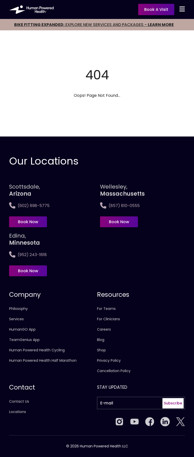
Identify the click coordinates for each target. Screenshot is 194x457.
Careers (104, 329)
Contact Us (19, 401)
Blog (100, 339)
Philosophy (18, 308)
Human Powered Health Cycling (37, 350)
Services (16, 319)
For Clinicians (108, 319)
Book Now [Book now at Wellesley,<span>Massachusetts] (119, 222)
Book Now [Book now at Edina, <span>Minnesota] (28, 271)
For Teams (106, 308)
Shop (101, 350)
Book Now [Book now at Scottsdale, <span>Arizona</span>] (28, 222)
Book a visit (156, 9)
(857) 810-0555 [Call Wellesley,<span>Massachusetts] (120, 205)
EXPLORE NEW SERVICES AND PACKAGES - (94, 25)
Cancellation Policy (114, 370)
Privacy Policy (109, 360)
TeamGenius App (24, 339)
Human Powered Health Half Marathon (43, 360)
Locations (17, 411)
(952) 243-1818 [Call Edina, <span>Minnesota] (28, 255)
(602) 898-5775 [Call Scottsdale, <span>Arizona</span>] (29, 205)
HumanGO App (22, 329)
